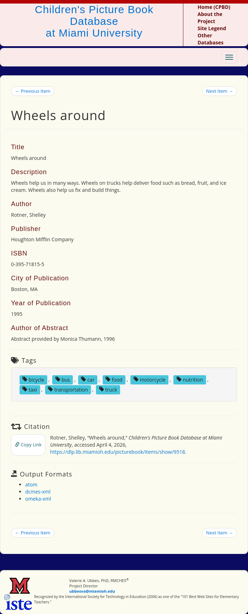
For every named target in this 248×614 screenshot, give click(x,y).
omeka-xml (38, 498)
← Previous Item (32, 91)
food (114, 379)
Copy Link (28, 444)
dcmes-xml (37, 491)
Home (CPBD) (214, 7)
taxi (29, 389)
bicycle (33, 379)
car (88, 379)
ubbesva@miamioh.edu (92, 591)
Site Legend (212, 28)
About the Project (210, 18)
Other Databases (210, 39)
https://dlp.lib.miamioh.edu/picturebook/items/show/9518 (117, 451)
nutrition (190, 379)
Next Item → (219, 91)
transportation (68, 389)
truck (108, 389)
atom (31, 484)
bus (62, 379)
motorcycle (150, 379)
